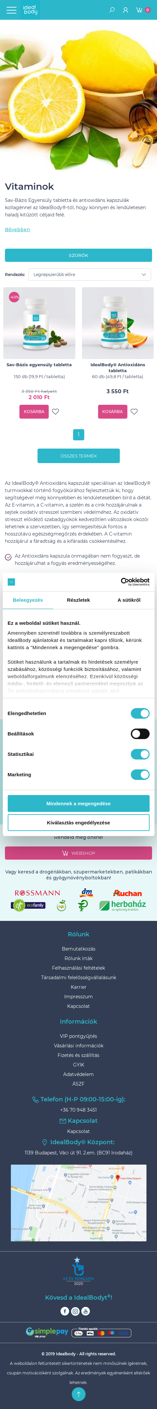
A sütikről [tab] (129, 600)
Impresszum (78, 997)
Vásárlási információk (78, 1046)
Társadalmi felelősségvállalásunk (78, 978)
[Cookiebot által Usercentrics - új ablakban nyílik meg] (120, 582)
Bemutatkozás (78, 949)
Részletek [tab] (78, 600)
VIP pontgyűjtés (78, 1036)
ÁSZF (78, 1084)
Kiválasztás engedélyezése (78, 822)
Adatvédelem (78, 1074)
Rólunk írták (78, 958)
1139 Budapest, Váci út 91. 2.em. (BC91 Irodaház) (79, 1153)
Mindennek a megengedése (78, 803)
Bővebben (17, 230)
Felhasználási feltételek (78, 968)
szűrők (78, 255)
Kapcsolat (78, 1006)
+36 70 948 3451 (78, 1110)
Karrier (79, 987)
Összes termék (79, 455)
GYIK (78, 1065)
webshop (78, 853)
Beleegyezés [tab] (28, 600)
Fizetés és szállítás (78, 1055)
